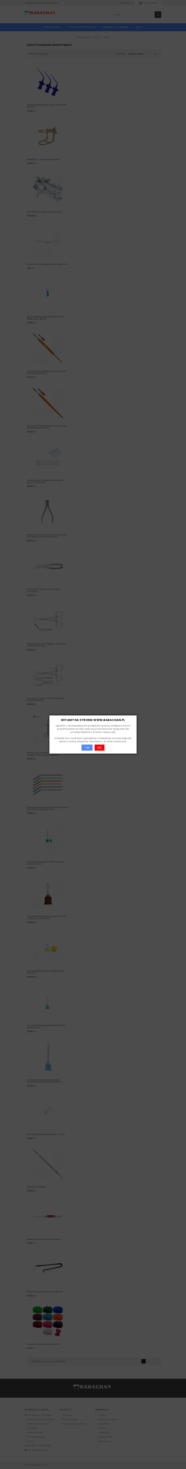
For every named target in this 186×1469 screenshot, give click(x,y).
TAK (87, 747)
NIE (100, 747)
